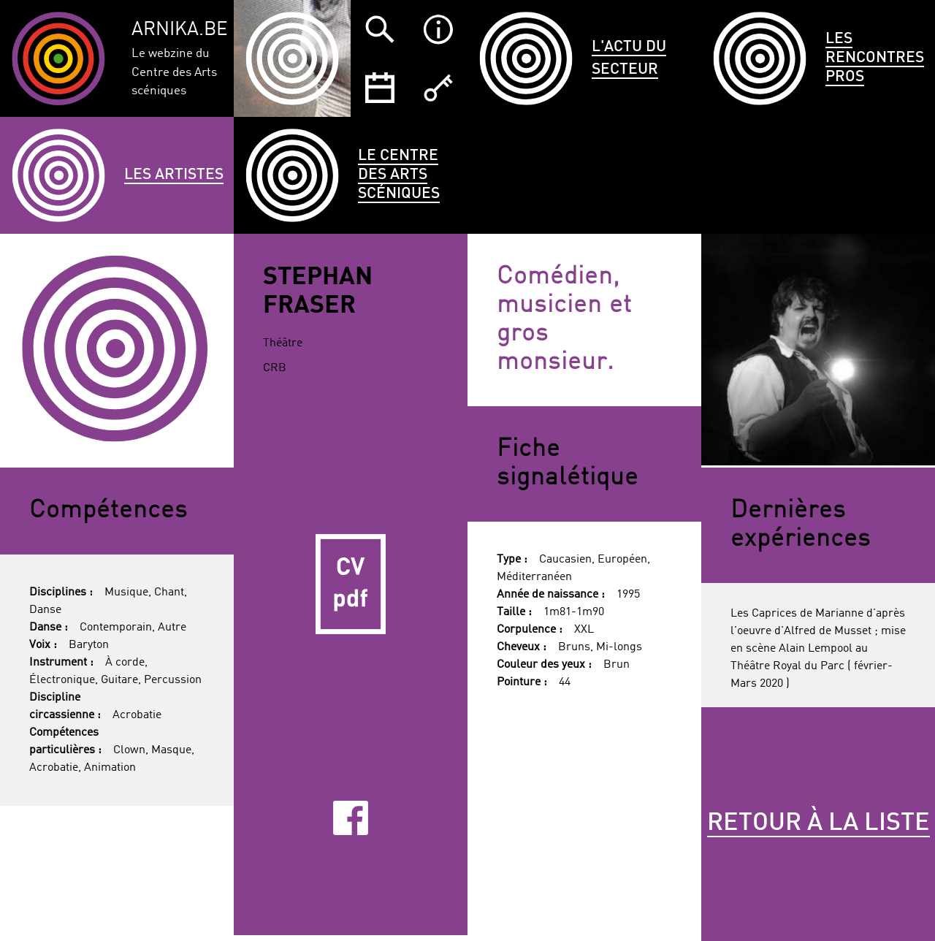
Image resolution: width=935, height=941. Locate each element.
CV (351, 584)
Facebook (350, 818)
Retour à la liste (818, 823)
